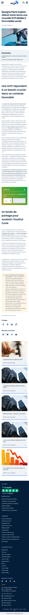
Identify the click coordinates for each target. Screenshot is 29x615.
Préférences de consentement (9, 510)
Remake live (5, 550)
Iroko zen (4, 552)
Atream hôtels (5, 572)
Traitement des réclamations (9, 501)
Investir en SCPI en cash (8, 532)
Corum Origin (5, 568)
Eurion (3, 563)
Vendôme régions (6, 556)
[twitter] (14, 581)
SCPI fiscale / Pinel (6, 521)
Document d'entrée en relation (9, 499)
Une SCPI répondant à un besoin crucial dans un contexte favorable (14, 56)
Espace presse (7, 605)
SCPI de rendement (7, 518)
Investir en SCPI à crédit (8, 534)
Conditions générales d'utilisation (10, 503)
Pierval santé (5, 570)
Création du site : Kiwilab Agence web (14, 613)
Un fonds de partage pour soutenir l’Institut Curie (12, 59)
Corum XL (4, 565)
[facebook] (11, 581)
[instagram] (7, 581)
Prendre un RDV (7, 598)
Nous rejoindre (7, 602)
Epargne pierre (5, 561)
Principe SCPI (5, 530)
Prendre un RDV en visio (9, 600)
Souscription (5, 541)
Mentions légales (6, 505)
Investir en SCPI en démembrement (11, 537)
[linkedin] (2, 581)
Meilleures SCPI (6, 527)
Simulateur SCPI (6, 523)
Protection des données (8, 508)
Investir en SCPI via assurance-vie (10, 539)
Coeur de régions (6, 554)
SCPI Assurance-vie (7, 525)
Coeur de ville (5, 559)
